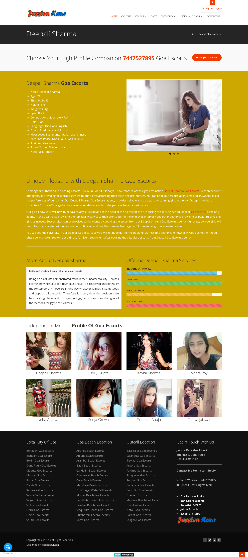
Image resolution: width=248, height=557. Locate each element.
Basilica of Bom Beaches (142, 451)
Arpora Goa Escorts (139, 465)
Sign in (218, 8)
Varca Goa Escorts (87, 520)
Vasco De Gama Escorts (41, 495)
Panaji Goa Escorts (38, 480)
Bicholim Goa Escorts (39, 456)
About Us (125, 16)
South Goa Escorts (37, 520)
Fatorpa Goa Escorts (139, 470)
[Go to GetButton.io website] (8, 553)
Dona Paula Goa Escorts (41, 465)
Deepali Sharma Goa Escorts (181, 191)
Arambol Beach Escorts (90, 460)
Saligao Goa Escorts (139, 520)
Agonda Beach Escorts (90, 451)
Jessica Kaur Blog (191, 16)
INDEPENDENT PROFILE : (139, 268)
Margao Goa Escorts (39, 475)
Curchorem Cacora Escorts (93, 515)
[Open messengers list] (8, 547)
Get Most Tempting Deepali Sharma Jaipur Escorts (55, 270)
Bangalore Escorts (192, 501)
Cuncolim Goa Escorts (140, 490)
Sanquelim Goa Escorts (141, 475)
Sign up (207, 8)
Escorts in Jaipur (191, 513)
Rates (154, 16)
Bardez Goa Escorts (139, 515)
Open (212, 2)
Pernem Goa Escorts (139, 480)
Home (114, 16)
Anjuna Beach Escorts (89, 456)
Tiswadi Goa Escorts (139, 460)
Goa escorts (198, 212)
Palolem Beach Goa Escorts (93, 505)
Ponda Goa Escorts (38, 485)
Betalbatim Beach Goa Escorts (95, 500)
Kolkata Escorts (190, 505)
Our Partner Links (192, 496)
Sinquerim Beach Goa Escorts (94, 510)
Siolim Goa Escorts (37, 505)
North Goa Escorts (38, 515)
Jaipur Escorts (189, 509)
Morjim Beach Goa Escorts (92, 495)
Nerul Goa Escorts (37, 510)
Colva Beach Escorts (88, 480)
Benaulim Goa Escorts (40, 451)
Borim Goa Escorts (38, 460)
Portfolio (168, 16)
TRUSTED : (132, 279)
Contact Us (213, 16)
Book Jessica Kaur (207, 57)
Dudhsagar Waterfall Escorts (94, 490)
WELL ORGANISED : (137, 290)
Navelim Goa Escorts (139, 505)
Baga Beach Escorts (88, 465)
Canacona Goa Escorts (140, 485)
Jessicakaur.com (51, 544)
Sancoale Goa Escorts (39, 490)
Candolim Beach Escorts (91, 470)
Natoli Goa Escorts (138, 510)
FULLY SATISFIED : (136, 301)
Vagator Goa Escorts (39, 500)
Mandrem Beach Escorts (91, 485)
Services (140, 16)
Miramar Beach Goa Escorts (144, 500)
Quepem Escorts (137, 495)
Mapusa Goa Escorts (39, 470)
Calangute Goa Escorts (141, 456)
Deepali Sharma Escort (210, 34)
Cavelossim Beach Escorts (92, 475)
